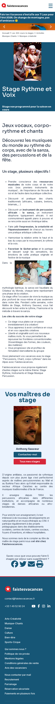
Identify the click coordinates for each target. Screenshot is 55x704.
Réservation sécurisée (17, 688)
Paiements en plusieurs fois (20, 693)
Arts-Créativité (13, 618)
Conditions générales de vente (22, 663)
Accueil (5, 33)
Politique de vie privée (17, 653)
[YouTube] (33, 606)
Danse (8, 628)
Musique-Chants (14, 623)
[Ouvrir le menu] (51, 6)
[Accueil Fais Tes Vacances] (14, 6)
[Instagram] (43, 606)
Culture (9, 632)
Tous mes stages (30, 461)
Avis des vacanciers (16, 667)
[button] (4, 26)
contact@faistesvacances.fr (20, 598)
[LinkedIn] (48, 606)
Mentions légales (14, 658)
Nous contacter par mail (18, 674)
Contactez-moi (27, 454)
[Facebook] (39, 606)
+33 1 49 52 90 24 (15, 606)
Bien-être (10, 637)
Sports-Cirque (12, 642)
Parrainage (11, 684)
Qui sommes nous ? (15, 649)
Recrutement (12, 679)
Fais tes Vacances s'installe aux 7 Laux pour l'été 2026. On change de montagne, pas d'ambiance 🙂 (27, 17)
